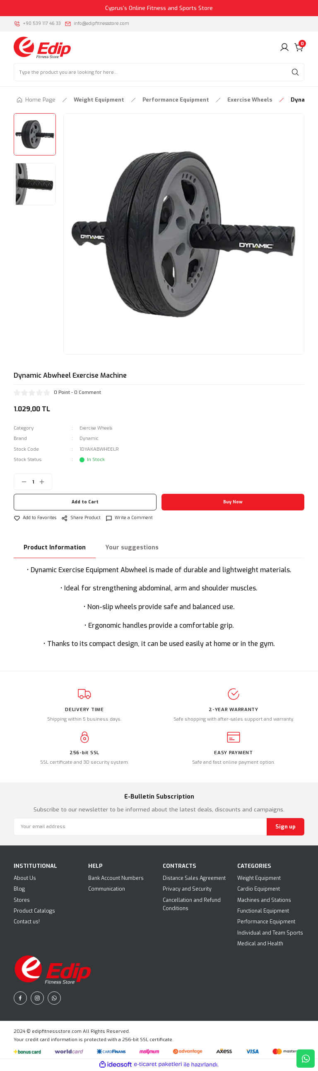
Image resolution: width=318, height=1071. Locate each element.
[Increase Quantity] (45, 482)
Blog (19, 889)
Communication (106, 889)
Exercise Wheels (99, 428)
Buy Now (233, 502)
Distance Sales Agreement (194, 878)
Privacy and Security (187, 889)
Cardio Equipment (258, 889)
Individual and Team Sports (270, 933)
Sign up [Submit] (285, 827)
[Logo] (42, 47)
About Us (25, 878)
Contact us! (27, 922)
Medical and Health (260, 944)
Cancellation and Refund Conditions (192, 904)
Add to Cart (85, 502)
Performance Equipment (266, 922)
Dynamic (89, 438)
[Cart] (299, 47)
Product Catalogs (34, 911)
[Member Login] (284, 47)
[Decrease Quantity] (21, 482)
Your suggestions (132, 548)
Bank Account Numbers (116, 878)
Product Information (55, 548)
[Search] (159, 72)
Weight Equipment (259, 878)
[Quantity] (33, 482)
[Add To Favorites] (37, 518)
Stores (22, 900)
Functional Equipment (263, 911)
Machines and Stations (264, 900)
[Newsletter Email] (159, 827)
